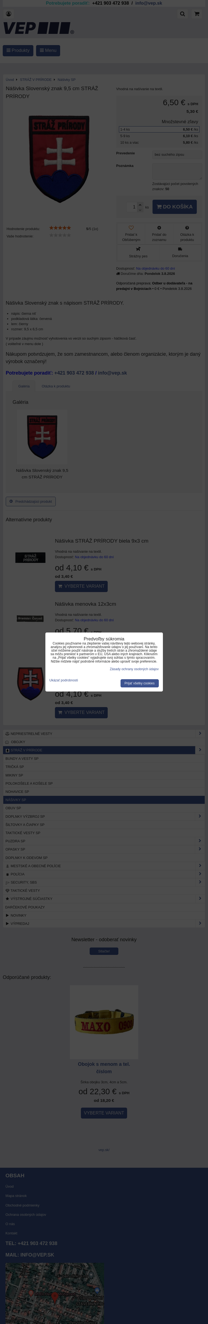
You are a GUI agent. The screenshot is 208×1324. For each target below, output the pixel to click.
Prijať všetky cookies (140, 683)
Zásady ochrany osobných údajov (134, 669)
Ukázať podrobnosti (63, 680)
